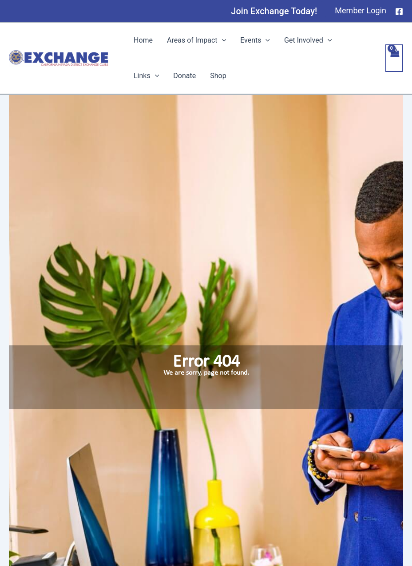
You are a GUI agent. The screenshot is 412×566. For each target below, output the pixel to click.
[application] (222, 40)
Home (143, 40)
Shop (218, 75)
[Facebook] (399, 12)
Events (255, 40)
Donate (184, 75)
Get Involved (308, 40)
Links (146, 76)
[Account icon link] (360, 11)
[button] (274, 11)
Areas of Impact (196, 40)
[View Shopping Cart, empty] (394, 58)
